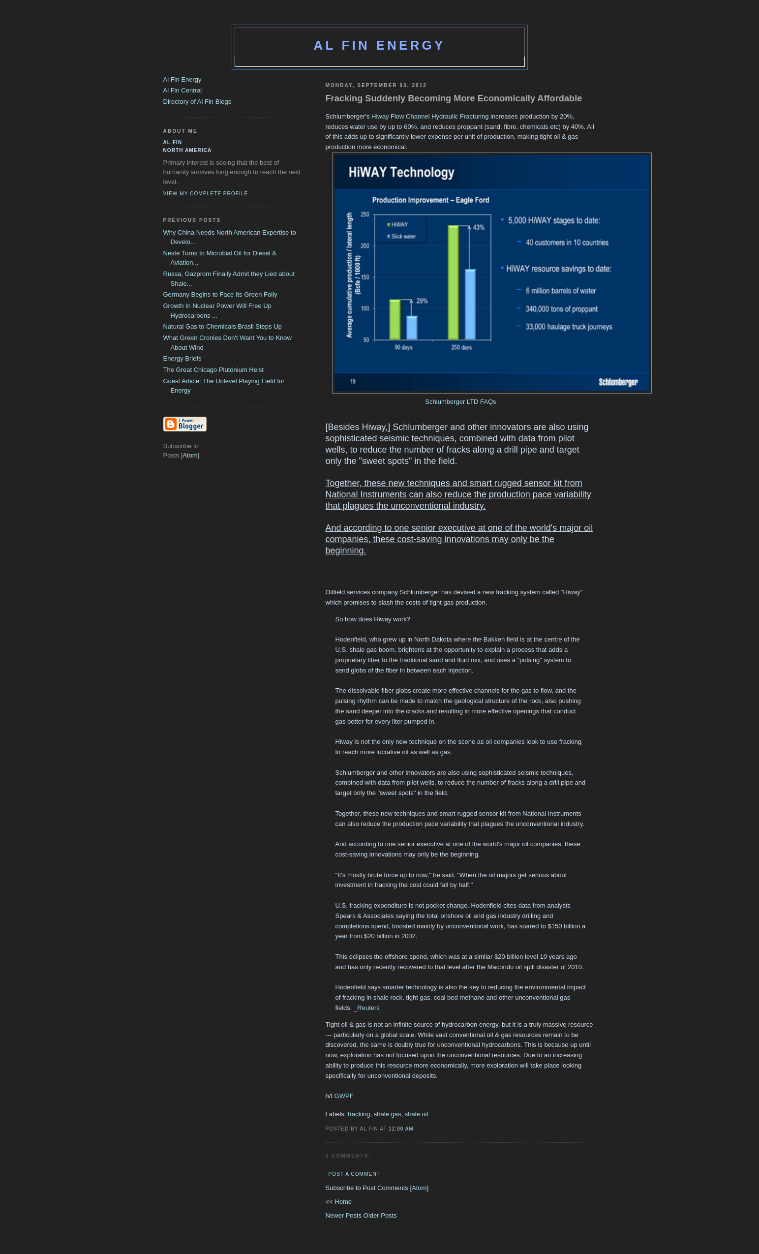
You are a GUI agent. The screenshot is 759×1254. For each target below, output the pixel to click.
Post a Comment (354, 1174)
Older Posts (380, 1215)
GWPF (344, 1096)
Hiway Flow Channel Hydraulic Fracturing (430, 116)
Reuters (368, 1007)
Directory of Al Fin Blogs (197, 101)
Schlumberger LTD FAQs (460, 401)
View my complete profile (205, 193)
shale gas (387, 1114)
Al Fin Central (182, 90)
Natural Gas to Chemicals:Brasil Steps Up (222, 326)
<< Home (339, 1201)
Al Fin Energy (380, 45)
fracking (359, 1114)
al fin (172, 142)
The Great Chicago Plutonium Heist (213, 369)
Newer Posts (345, 1215)
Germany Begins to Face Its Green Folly (220, 294)
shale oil (416, 1114)
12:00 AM (401, 1129)
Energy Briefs (182, 358)
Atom (419, 1188)
